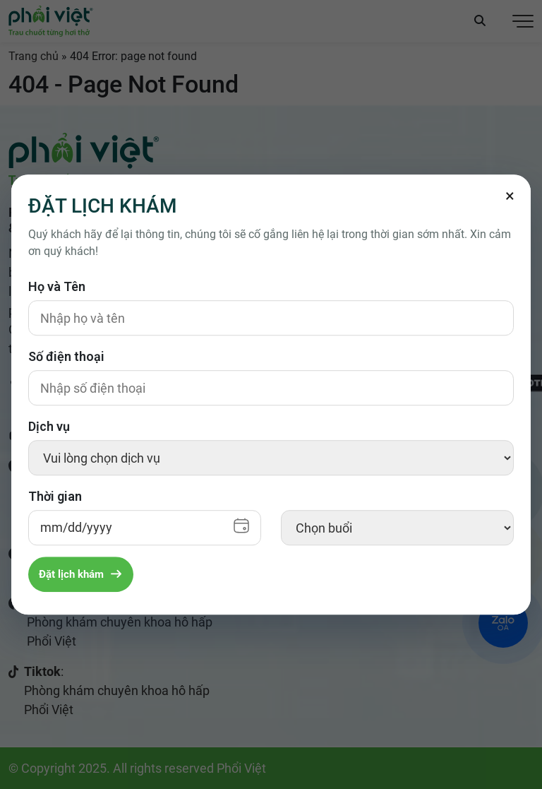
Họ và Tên (56, 286)
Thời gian (55, 496)
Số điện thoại (66, 356)
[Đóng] (509, 195)
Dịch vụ (49, 426)
